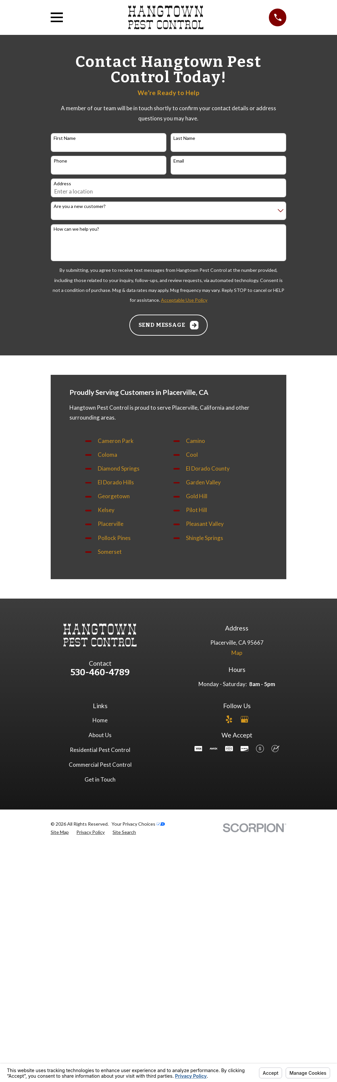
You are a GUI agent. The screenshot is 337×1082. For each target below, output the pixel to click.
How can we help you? (76, 229)
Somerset (110, 551)
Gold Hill (196, 496)
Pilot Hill (196, 509)
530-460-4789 (100, 672)
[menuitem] (60, 832)
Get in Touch (100, 779)
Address (62, 183)
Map (236, 652)
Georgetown (114, 496)
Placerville (110, 523)
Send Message (169, 325)
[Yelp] (229, 719)
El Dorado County (208, 468)
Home (100, 720)
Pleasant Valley (205, 523)
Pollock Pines (114, 537)
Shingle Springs (204, 537)
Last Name (184, 138)
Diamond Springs (119, 468)
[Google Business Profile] (244, 719)
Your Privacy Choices (138, 824)
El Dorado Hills (116, 482)
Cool (192, 454)
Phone (60, 161)
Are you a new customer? (80, 206)
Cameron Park (116, 440)
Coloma (107, 454)
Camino (195, 440)
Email (178, 161)
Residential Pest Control (100, 749)
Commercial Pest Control (100, 764)
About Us (100, 735)
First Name (65, 138)
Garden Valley (203, 482)
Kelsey (106, 509)
